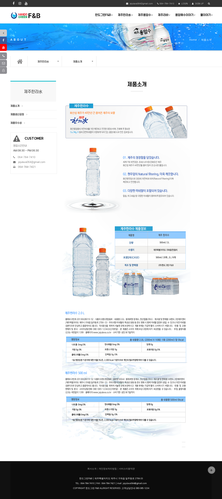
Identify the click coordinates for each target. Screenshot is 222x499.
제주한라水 (124, 15)
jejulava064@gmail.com (141, 3)
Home (193, 39)
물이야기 (205, 15)
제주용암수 (144, 15)
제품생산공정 (17, 114)
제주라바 (163, 15)
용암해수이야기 (184, 15)
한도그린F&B (103, 15)
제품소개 (14, 106)
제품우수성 (16, 123)
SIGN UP (198, 3)
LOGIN (183, 3)
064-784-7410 (167, 3)
